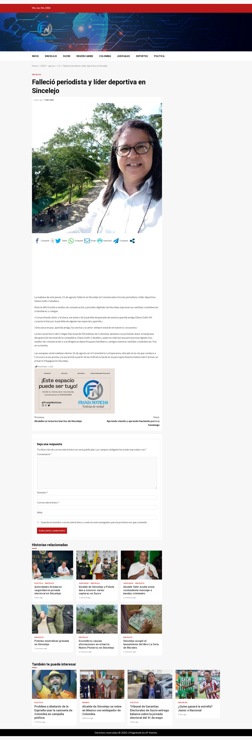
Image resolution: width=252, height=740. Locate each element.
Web (39, 512)
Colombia (105, 56)
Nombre (42, 492)
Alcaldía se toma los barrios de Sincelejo (65, 418)
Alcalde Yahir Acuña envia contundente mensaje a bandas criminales (141, 565)
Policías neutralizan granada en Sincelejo (52, 619)
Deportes (142, 56)
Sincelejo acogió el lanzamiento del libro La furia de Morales (141, 619)
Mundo (86, 702)
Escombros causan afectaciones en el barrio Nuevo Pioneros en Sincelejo (96, 619)
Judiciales (123, 56)
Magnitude (135, 732)
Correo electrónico (48, 502)
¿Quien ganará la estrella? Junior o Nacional (198, 684)
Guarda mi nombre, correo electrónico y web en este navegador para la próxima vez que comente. (94, 522)
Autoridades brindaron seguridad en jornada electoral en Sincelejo (52, 565)
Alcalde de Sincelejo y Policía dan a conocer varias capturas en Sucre (96, 565)
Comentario (44, 454)
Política (159, 56)
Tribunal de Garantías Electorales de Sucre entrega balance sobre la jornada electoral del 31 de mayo (150, 684)
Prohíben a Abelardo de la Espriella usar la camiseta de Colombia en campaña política (54, 684)
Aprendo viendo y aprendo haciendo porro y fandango (128, 420)
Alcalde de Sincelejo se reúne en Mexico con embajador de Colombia (102, 684)
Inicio (35, 56)
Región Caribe (84, 56)
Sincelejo (51, 56)
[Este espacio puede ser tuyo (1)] (74, 390)
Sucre (66, 56)
